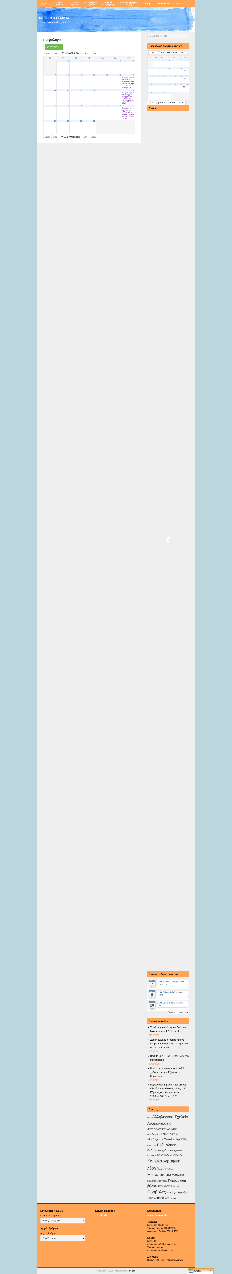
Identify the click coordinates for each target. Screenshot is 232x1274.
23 (81, 106)
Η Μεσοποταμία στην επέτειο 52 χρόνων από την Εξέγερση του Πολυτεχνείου (167, 1072)
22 (68, 106)
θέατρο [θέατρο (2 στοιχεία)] (173, 1198)
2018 (49, 53)
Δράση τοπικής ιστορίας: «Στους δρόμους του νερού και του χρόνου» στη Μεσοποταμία (169, 1043)
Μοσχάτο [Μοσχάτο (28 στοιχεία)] (178, 1174)
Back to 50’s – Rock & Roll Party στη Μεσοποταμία (169, 1058)
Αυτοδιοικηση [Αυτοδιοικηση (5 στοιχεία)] (153, 1134)
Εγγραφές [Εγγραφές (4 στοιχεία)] (152, 1145)
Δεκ (56, 53)
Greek (195, 1271)
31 (94, 121)
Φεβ (87, 53)
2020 (95, 53)
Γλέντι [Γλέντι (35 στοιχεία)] (165, 1134)
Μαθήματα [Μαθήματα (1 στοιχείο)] (170, 1169)
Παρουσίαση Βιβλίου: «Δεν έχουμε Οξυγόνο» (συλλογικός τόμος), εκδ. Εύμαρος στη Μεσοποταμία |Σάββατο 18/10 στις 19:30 (168, 1090)
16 (81, 90)
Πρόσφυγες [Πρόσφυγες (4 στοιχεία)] (171, 1192)
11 (107, 75)
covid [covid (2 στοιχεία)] (149, 1118)
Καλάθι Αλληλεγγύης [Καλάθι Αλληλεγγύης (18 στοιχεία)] (169, 1155)
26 (120, 106)
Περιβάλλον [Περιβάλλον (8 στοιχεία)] (164, 1186)
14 (55, 90)
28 (55, 121)
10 (94, 75)
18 (107, 90)
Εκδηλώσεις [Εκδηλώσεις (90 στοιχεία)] (167, 1145)
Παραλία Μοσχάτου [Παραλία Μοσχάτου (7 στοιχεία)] (157, 1181)
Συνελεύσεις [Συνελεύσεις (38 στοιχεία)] (156, 1198)
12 (120, 75)
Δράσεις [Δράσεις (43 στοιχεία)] (181, 1139)
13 (133, 75)
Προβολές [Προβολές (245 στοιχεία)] (156, 1191)
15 (68, 90)
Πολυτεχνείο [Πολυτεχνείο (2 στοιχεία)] (176, 1186)
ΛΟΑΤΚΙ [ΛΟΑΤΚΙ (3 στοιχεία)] (163, 1169)
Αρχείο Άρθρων (48, 1233)
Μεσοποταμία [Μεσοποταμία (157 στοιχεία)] (159, 1174)
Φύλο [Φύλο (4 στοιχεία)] (167, 1198)
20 (133, 90)
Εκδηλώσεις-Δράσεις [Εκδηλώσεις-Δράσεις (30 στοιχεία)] (161, 1150)
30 (81, 121)
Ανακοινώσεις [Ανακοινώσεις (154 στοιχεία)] (159, 1123)
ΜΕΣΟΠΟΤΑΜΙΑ (54, 17)
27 (133, 106)
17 (94, 90)
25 (107, 106)
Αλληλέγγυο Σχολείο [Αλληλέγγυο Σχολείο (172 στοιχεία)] (170, 1117)
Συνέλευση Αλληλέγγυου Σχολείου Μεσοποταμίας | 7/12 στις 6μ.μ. (168, 1029)
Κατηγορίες (54, 47)
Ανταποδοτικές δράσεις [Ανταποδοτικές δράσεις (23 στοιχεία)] (162, 1129)
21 (55, 106)
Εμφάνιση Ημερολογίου (177, 1012)
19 (120, 90)
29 (68, 121)
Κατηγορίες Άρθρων (50, 1215)
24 (94, 106)
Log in (132, 1271)
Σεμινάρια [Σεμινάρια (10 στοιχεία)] (183, 1192)
